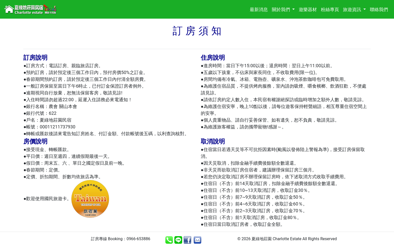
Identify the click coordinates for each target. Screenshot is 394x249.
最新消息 (260, 9)
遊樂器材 (309, 9)
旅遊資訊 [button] (352, 9)
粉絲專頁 (331, 9)
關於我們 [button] (281, 9)
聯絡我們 (380, 9)
